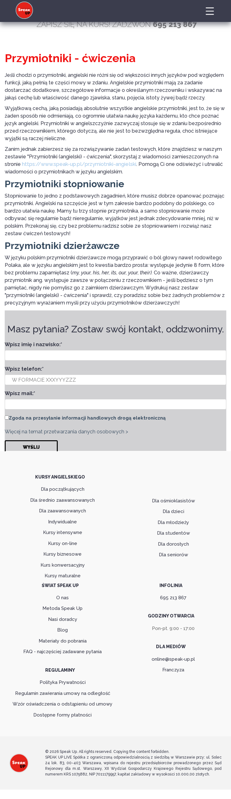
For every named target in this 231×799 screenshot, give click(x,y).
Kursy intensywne (62, 532)
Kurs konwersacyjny (62, 565)
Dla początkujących (62, 489)
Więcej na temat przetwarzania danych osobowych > (66, 431)
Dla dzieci (173, 511)
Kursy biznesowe (62, 554)
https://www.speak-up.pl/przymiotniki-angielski (78, 164)
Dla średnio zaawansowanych (62, 500)
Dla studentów (173, 533)
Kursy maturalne (63, 575)
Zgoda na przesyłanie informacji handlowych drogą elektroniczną (87, 418)
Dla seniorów (173, 555)
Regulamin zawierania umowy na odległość (62, 693)
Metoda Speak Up (62, 608)
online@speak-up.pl (173, 659)
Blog (62, 630)
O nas (62, 597)
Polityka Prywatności (63, 682)
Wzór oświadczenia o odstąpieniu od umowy (62, 704)
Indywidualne (62, 521)
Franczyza (173, 670)
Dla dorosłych (173, 544)
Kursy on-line (62, 543)
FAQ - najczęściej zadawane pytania (62, 651)
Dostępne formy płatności (62, 714)
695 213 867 (173, 597)
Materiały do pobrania (63, 640)
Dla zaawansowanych (62, 510)
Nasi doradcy (62, 619)
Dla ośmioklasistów (173, 500)
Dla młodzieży (173, 522)
